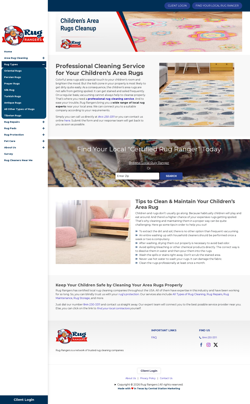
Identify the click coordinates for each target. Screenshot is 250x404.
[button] (43, 33)
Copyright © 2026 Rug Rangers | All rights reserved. (150, 401)
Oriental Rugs (13, 45)
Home (8, 26)
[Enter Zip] (137, 193)
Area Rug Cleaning (16, 32)
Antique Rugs (12, 77)
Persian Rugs (12, 52)
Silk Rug (9, 64)
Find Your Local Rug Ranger (217, 5)
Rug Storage (82, 315)
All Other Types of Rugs (19, 83)
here (67, 137)
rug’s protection (128, 311)
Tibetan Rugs (12, 90)
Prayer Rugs (12, 58)
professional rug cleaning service (111, 115)
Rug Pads (10, 103)
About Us (10, 122)
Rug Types (11, 39)
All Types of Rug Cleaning (189, 311)
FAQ (154, 354)
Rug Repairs (12, 96)
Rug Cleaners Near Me (18, 135)
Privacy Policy (148, 395)
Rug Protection (14, 109)
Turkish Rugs (12, 71)
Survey (8, 128)
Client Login (24, 400)
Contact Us (166, 395)
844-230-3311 (106, 133)
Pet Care (9, 115)
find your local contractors (113, 325)
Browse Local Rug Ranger (149, 180)
